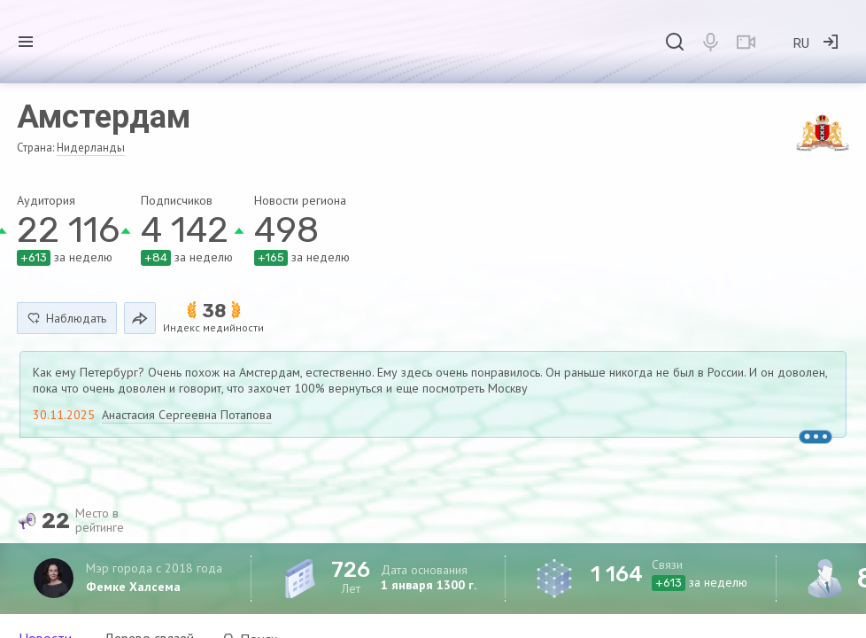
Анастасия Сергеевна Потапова (187, 415)
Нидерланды (91, 147)
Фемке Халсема (133, 587)
